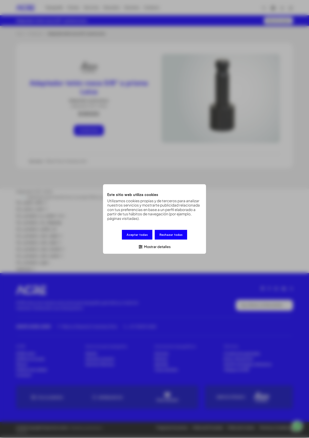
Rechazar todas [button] (170, 235)
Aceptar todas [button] (137, 235)
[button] (154, 246)
